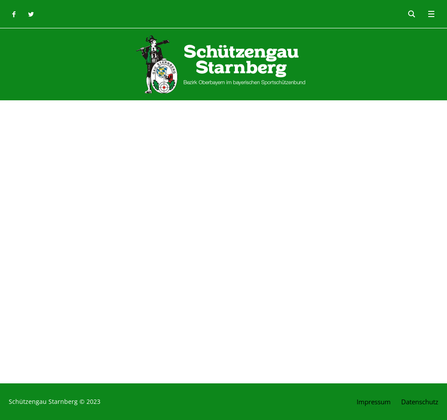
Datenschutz (419, 401)
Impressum (374, 401)
